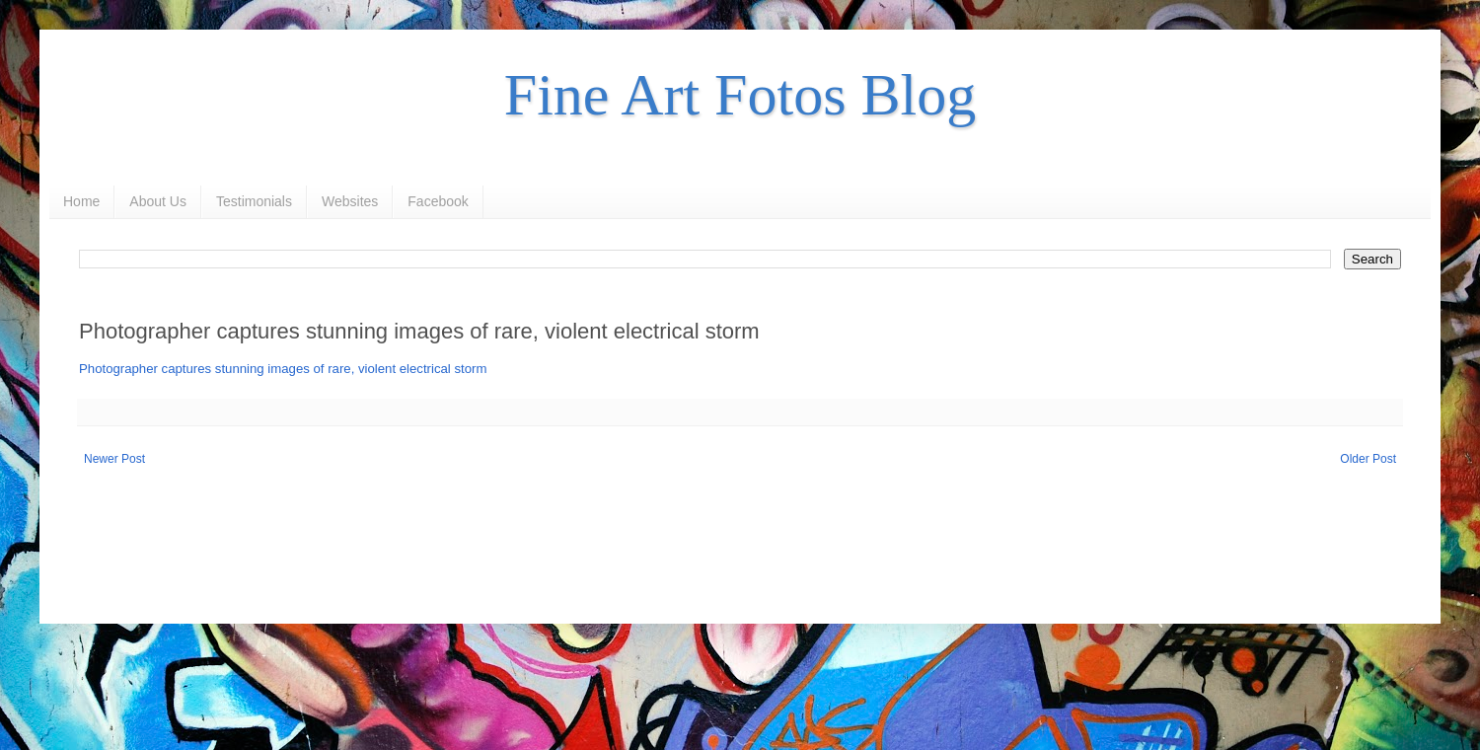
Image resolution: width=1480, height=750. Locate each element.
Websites (350, 201)
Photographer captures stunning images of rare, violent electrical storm (282, 368)
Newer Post (114, 459)
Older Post (1368, 459)
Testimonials (254, 201)
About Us (157, 201)
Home (81, 201)
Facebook (437, 201)
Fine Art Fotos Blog (740, 94)
